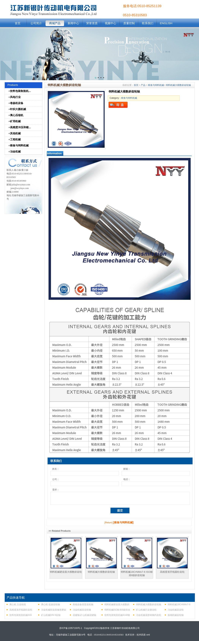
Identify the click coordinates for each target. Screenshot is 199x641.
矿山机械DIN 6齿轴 (51, 615)
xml (148, 634)
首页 (17, 23)
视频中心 (110, 23)
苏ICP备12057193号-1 (70, 628)
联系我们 (147, 23)
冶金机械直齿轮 (176, 609)
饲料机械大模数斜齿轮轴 (178, 85)
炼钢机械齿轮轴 (176, 615)
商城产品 (54, 23)
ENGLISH (166, 23)
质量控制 (129, 23)
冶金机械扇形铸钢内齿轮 (148, 615)
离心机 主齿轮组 (17, 604)
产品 (143, 85)
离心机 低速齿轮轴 (50, 604)
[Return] (108, 522)
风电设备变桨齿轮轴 (83, 604)
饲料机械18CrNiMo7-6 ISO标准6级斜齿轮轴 (137, 573)
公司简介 (36, 23)
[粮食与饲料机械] (123, 522)
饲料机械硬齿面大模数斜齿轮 (66, 571)
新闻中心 (73, 23)
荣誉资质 (92, 23)
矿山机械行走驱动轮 (146, 609)
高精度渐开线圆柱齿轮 (172, 571)
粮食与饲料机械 (156, 85)
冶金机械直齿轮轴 (82, 609)
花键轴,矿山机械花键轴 (84, 615)
